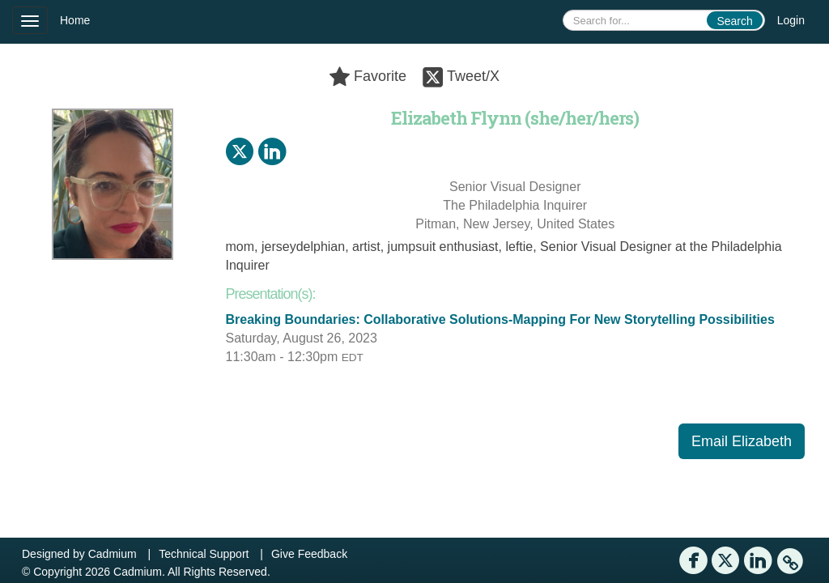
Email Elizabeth (741, 441)
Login (791, 20)
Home (75, 20)
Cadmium (112, 553)
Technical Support (204, 553)
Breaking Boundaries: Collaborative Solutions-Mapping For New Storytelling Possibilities (500, 319)
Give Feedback (309, 553)
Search (734, 21)
